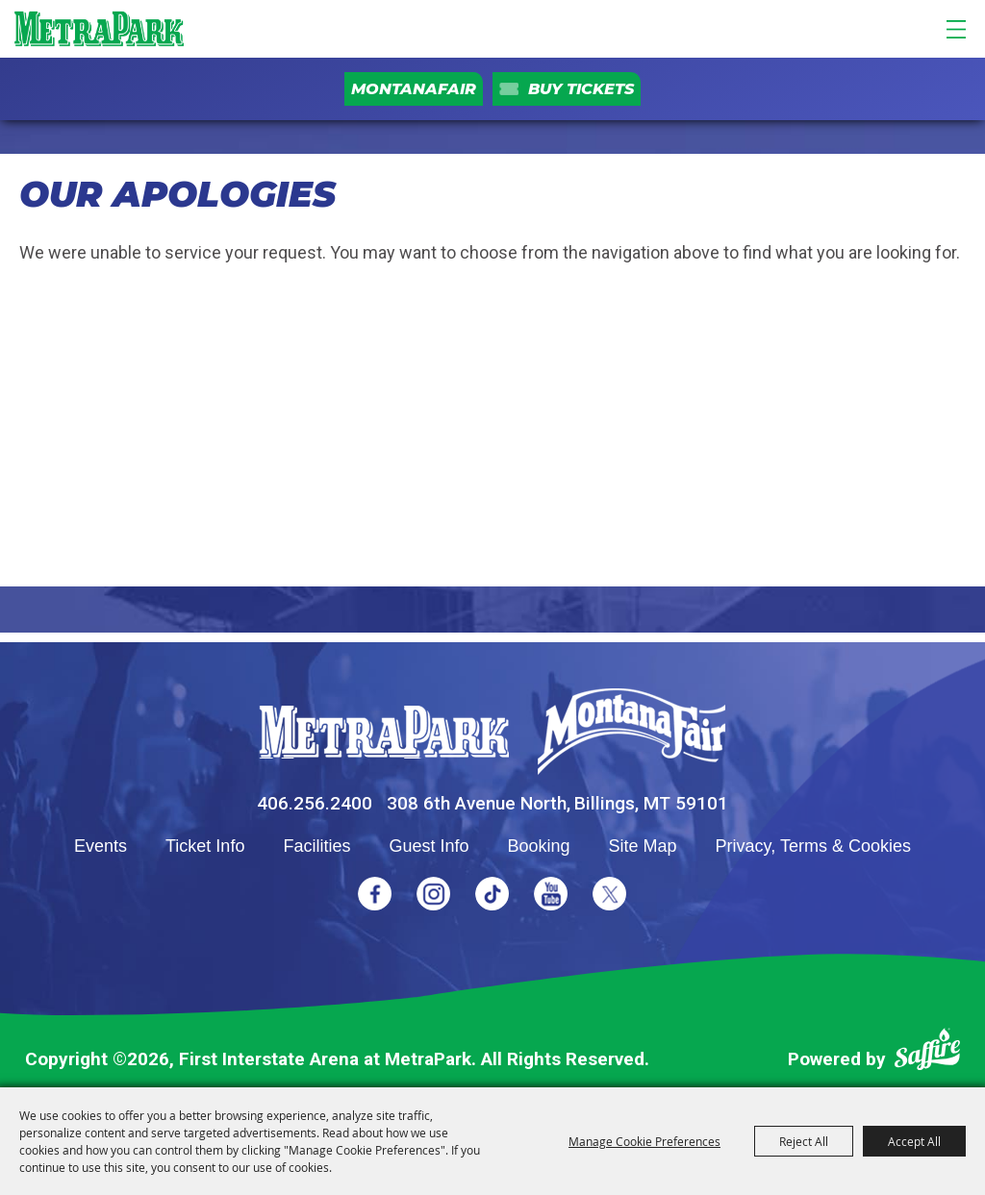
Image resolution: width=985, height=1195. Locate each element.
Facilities (316, 846)
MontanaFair (413, 89)
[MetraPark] (384, 732)
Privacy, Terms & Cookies (813, 846)
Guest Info (428, 846)
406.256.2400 (314, 803)
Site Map (643, 846)
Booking (538, 846)
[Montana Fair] (631, 731)
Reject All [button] (803, 1141)
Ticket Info (204, 846)
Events (100, 846)
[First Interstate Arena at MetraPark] (99, 29)
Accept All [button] (914, 1141)
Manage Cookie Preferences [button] (644, 1141)
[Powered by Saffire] (927, 1053)
